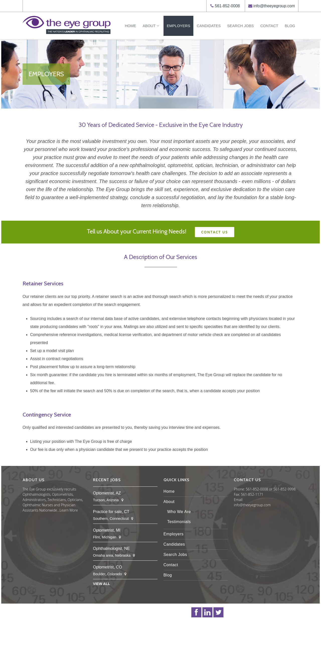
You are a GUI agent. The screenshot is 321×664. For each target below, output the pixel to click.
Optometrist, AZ (107, 493)
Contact (269, 26)
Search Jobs (240, 26)
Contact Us (214, 232)
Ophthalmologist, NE (111, 548)
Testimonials (179, 522)
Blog (290, 26)
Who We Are (179, 512)
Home (130, 26)
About (151, 26)
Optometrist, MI (106, 530)
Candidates (209, 26)
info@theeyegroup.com (274, 6)
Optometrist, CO (107, 567)
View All (101, 584)
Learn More (69, 510)
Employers (178, 26)
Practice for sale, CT (111, 512)
